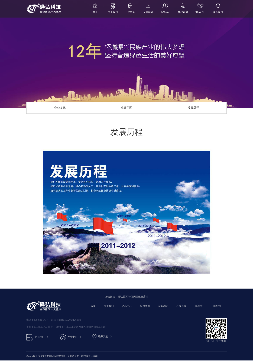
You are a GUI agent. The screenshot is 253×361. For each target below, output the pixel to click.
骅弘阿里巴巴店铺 (138, 297)
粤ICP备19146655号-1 (91, 356)
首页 (95, 12)
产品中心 (130, 12)
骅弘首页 (123, 297)
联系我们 (218, 12)
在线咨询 (183, 12)
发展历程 (193, 107)
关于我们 (113, 12)
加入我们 (200, 12)
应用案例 (148, 12)
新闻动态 (165, 12)
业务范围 (126, 107)
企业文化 (60, 107)
